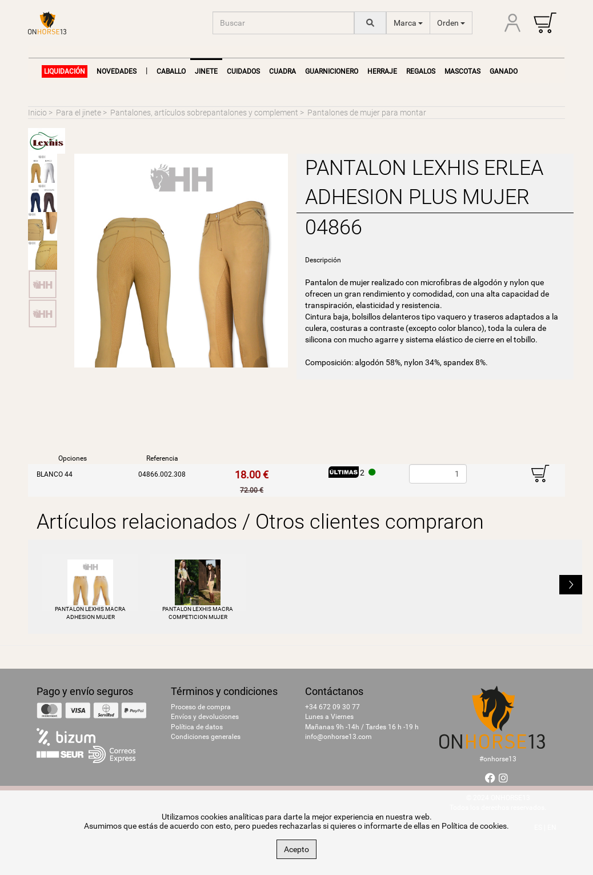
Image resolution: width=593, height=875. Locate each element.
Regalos (420, 71)
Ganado (504, 71)
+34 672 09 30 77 (332, 707)
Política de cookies (474, 825)
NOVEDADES (117, 71)
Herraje (382, 71)
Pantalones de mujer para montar (366, 112)
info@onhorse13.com (338, 737)
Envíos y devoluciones (205, 717)
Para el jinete (78, 112)
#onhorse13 (497, 759)
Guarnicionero (331, 71)
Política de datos (197, 727)
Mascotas (462, 71)
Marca (408, 22)
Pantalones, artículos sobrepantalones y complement (204, 112)
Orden (451, 22)
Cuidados (243, 71)
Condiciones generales (206, 737)
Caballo (171, 71)
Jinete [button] (206, 71)
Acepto (296, 849)
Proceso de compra (201, 707)
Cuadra (282, 71)
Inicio (37, 112)
